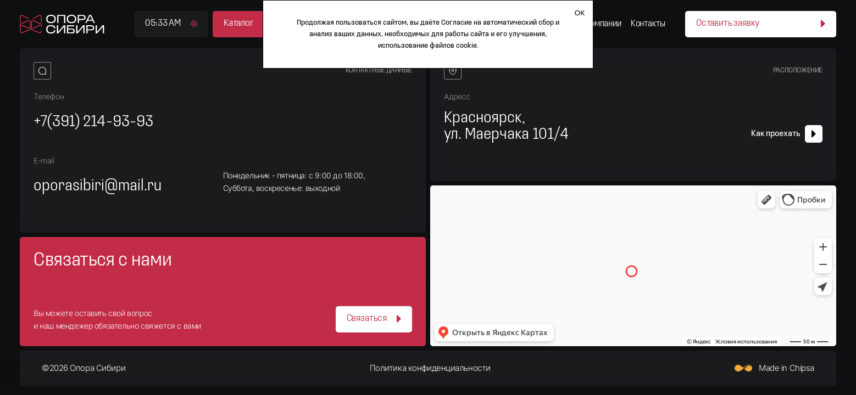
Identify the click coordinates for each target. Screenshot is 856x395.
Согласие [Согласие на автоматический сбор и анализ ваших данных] (456, 23)
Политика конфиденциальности (430, 368)
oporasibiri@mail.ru (98, 186)
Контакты (648, 24)
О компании (600, 24)
